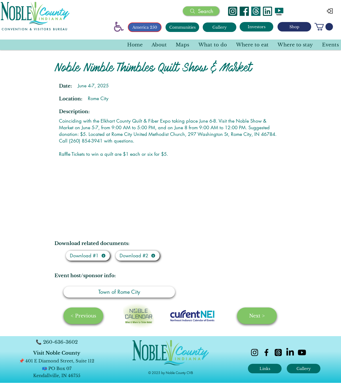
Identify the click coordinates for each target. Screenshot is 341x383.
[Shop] (294, 26)
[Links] (265, 368)
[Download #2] (138, 256)
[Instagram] (232, 11)
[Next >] (257, 315)
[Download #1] (88, 256)
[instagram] (254, 352)
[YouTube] (279, 11)
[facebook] (266, 352)
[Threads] (255, 11)
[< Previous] (83, 315)
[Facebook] (244, 11)
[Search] (201, 11)
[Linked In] (267, 11)
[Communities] (182, 27)
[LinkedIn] (290, 352)
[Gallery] (219, 27)
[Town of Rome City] (119, 292)
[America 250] (145, 27)
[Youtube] (302, 352)
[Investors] (256, 26)
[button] (323, 27)
